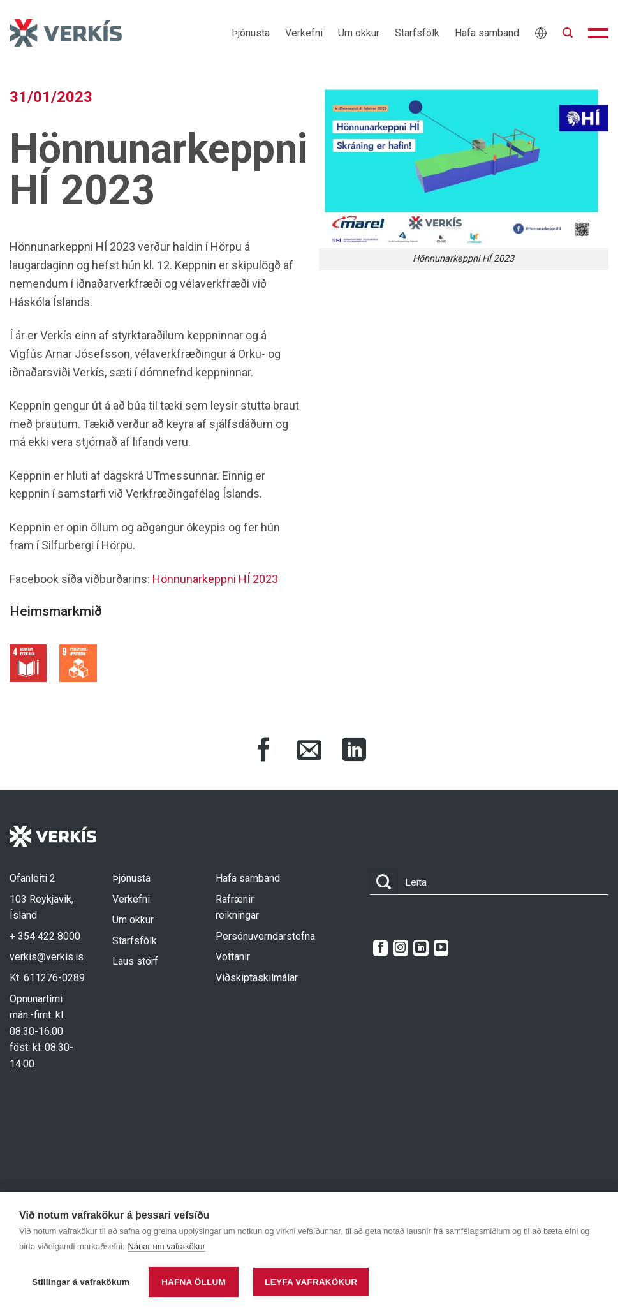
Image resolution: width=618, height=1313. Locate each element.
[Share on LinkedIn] (354, 751)
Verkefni (304, 33)
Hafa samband (487, 33)
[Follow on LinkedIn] (420, 948)
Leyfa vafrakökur (311, 1282)
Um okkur (358, 33)
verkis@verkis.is (47, 957)
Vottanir (233, 957)
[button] (568, 32)
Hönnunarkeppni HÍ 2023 (215, 579)
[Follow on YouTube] (441, 948)
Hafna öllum (193, 1282)
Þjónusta (251, 33)
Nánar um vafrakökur (166, 1246)
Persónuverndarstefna (265, 936)
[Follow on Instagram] (400, 948)
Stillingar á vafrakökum (80, 1282)
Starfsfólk (417, 33)
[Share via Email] (309, 751)
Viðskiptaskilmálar (257, 978)
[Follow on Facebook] (380, 948)
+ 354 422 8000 (45, 936)
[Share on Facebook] (264, 751)
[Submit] (384, 882)
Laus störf (135, 961)
